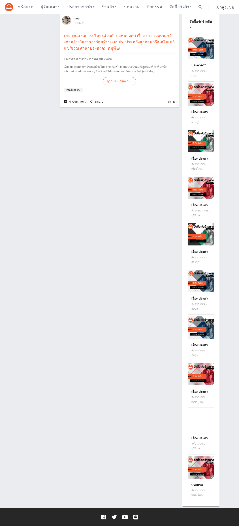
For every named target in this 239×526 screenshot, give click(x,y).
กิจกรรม (154, 7)
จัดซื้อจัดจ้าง (181, 7)
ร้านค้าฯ (109, 7)
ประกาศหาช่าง (80, 7)
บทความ (132, 7)
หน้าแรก (26, 7)
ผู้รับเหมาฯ (50, 7)
